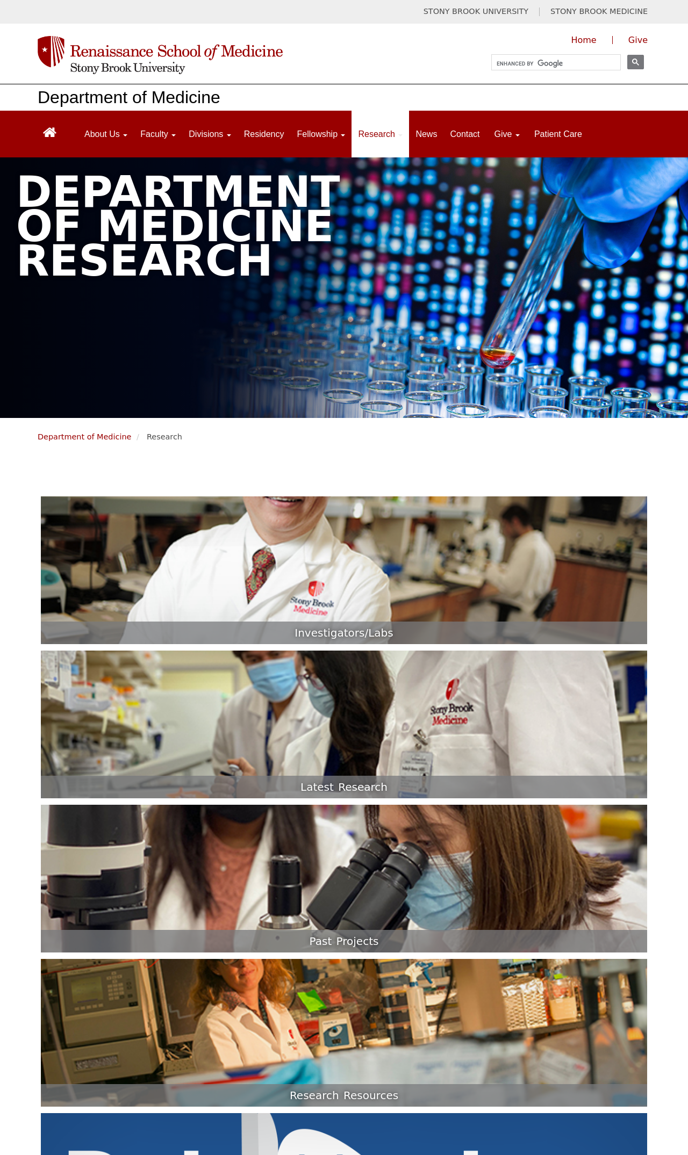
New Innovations (543, 941)
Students (528, 848)
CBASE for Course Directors (565, 997)
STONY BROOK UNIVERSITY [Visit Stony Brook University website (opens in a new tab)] (476, 12)
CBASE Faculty (539, 979)
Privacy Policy (168, 1065)
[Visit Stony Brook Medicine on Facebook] (492, 1049)
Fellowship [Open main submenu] (321, 134)
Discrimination (67, 1108)
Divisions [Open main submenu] (210, 134)
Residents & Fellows (550, 885)
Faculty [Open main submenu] (158, 134)
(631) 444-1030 (289, 931)
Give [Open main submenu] (507, 134)
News (426, 134)
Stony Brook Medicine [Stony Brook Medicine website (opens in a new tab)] (210, 1043)
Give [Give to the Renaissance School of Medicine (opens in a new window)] (638, 40)
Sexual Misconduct (178, 1108)
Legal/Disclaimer (71, 1065)
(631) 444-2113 (289, 898)
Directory (528, 922)
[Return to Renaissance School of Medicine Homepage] (49, 132)
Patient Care (558, 134)
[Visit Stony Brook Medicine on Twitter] (527, 1049)
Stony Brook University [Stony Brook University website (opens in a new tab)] (84, 1043)
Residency (264, 134)
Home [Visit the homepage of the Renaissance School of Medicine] (583, 40)
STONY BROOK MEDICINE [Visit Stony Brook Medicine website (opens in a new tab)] (599, 12)
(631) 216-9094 (289, 976)
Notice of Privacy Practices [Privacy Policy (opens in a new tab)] (91, 1086)
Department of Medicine (129, 97)
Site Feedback (414, 1108)
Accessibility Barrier (300, 1108)
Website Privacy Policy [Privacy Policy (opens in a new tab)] (277, 1065)
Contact (464, 134)
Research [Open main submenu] (380, 134)
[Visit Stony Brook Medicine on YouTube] (564, 1049)
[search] (551, 63)
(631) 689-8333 (289, 856)
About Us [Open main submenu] (105, 134)
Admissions (532, 866)
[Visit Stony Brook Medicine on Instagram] (599, 1049)
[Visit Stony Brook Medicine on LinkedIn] (633, 1049)
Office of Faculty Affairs (556, 904)
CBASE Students (542, 960)
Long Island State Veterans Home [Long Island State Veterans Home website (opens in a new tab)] (357, 1043)
